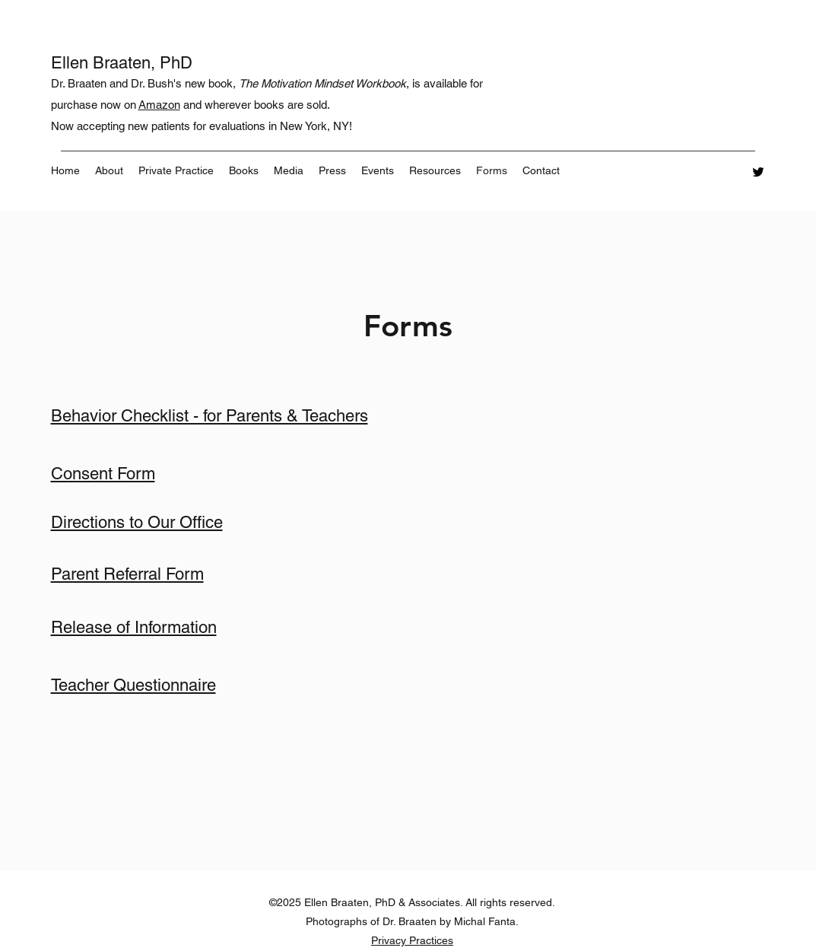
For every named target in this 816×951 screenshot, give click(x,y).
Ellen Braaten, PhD (124, 62)
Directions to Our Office (137, 522)
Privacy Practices (412, 940)
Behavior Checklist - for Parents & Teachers (209, 415)
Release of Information (134, 627)
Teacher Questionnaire (133, 685)
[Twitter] (758, 172)
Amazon (159, 104)
